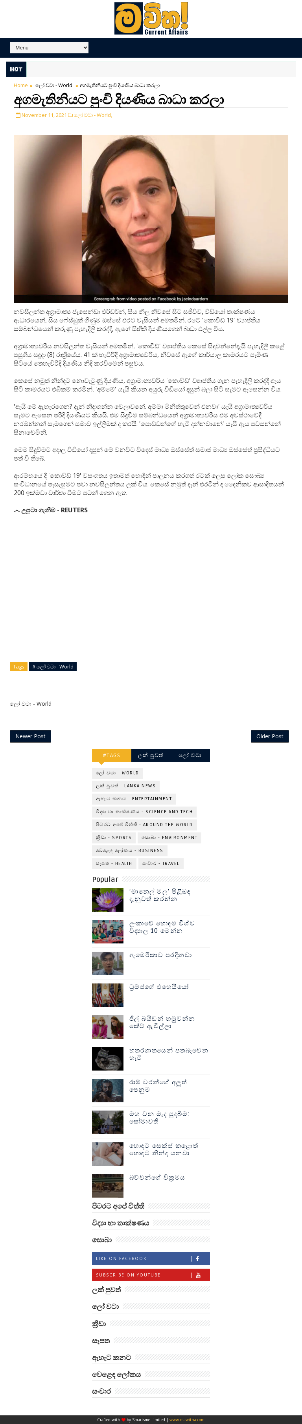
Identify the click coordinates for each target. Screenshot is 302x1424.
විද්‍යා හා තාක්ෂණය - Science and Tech (144, 812)
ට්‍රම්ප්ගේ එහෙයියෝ (159, 987)
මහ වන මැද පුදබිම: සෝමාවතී (159, 1117)
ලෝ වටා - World (53, 85)
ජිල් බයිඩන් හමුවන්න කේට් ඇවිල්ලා (162, 1022)
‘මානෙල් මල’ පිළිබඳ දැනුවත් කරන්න (160, 895)
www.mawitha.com (186, 1419)
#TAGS (112, 755)
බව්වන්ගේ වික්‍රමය (157, 1178)
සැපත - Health (114, 864)
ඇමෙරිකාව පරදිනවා (160, 955)
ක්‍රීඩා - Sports (114, 838)
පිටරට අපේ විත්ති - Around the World (144, 825)
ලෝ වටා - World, (93, 114)
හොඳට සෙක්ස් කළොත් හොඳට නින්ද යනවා (164, 1149)
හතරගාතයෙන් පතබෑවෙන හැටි (169, 1054)
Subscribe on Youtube (153, 1275)
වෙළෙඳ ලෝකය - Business (130, 851)
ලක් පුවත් (151, 755)
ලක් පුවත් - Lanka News (126, 786)
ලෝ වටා (190, 755)
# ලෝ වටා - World (53, 666)
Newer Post (30, 736)
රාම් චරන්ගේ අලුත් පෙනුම (158, 1086)
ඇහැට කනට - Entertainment (134, 799)
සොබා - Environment (169, 838)
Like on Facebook (153, 1259)
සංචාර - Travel (161, 864)
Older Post (270, 736)
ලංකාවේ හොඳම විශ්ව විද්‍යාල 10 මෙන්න (162, 927)
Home (21, 85)
